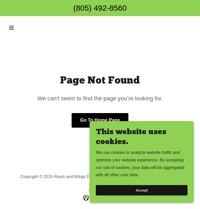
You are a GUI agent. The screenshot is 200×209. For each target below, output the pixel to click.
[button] (20, 27)
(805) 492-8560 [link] (100, 8)
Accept (142, 190)
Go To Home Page (100, 120)
